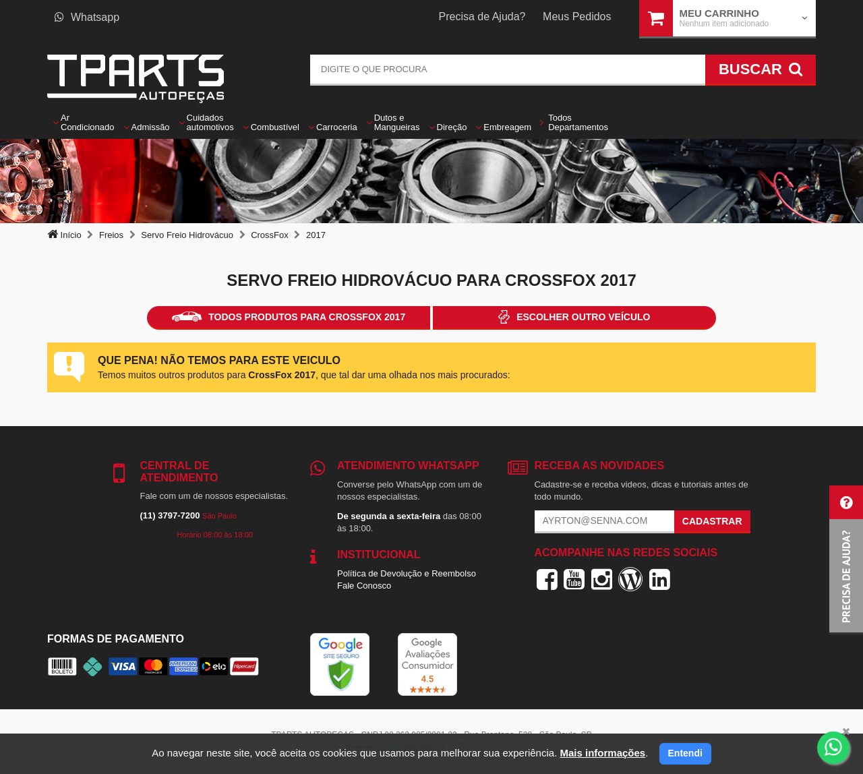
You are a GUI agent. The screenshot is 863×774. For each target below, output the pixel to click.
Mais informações (602, 752)
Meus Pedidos (577, 16)
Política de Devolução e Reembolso (406, 573)
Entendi (685, 753)
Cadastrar (712, 521)
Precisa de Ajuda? (482, 16)
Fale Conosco (364, 585)
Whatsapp (87, 17)
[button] (846, 559)
